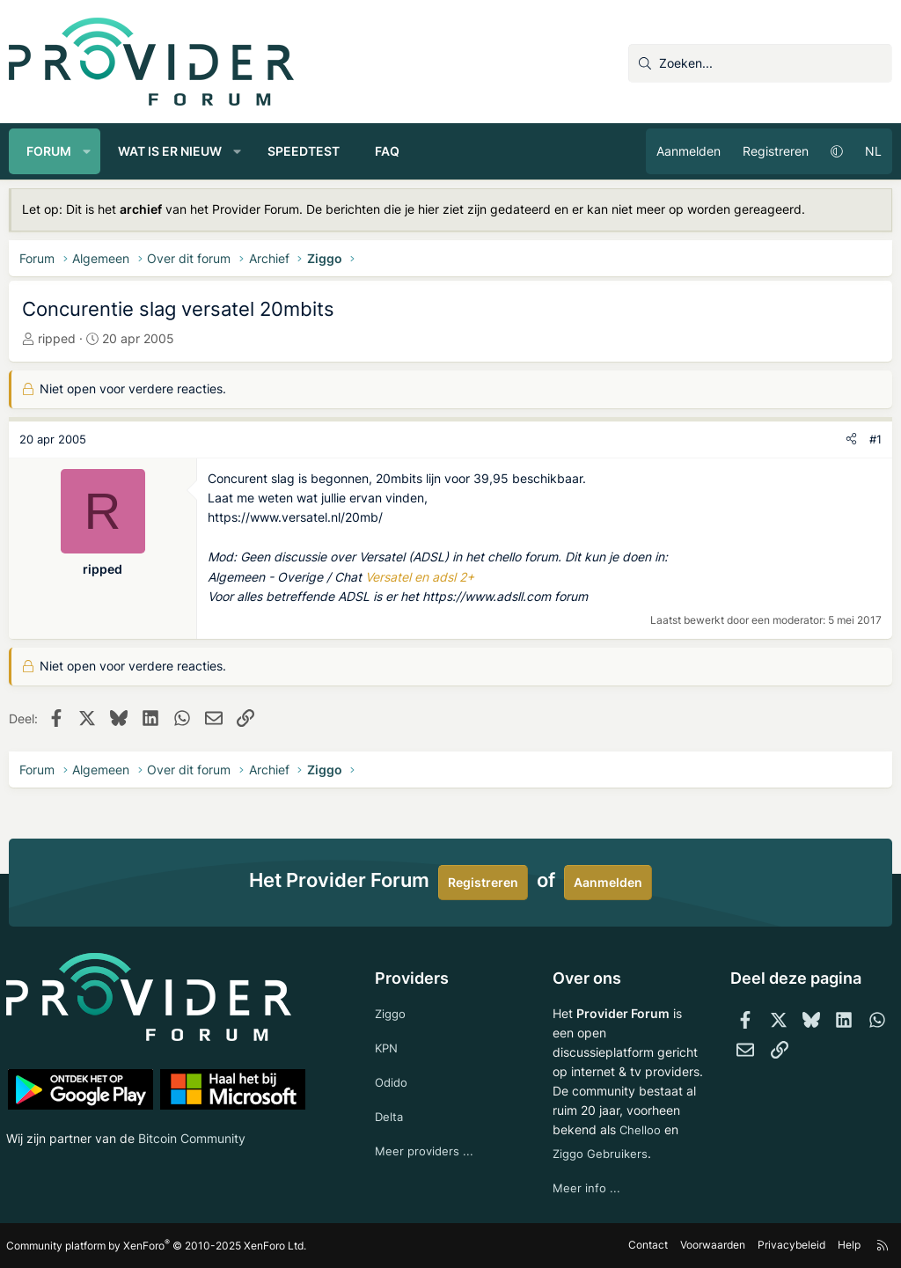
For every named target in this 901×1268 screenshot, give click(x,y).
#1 (875, 439)
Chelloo (573, 1127)
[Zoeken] (760, 63)
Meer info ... (585, 1188)
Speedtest (303, 150)
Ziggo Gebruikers (601, 1152)
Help (847, 1245)
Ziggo (392, 989)
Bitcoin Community (194, 1113)
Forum (48, 150)
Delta (391, 1095)
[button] (87, 151)
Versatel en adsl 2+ (419, 576)
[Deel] (851, 439)
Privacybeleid (790, 1245)
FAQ (387, 150)
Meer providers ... (426, 1132)
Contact (646, 1245)
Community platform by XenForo (159, 1245)
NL (873, 150)
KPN (388, 1024)
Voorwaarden (711, 1245)
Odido (393, 1060)
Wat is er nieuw (170, 150)
